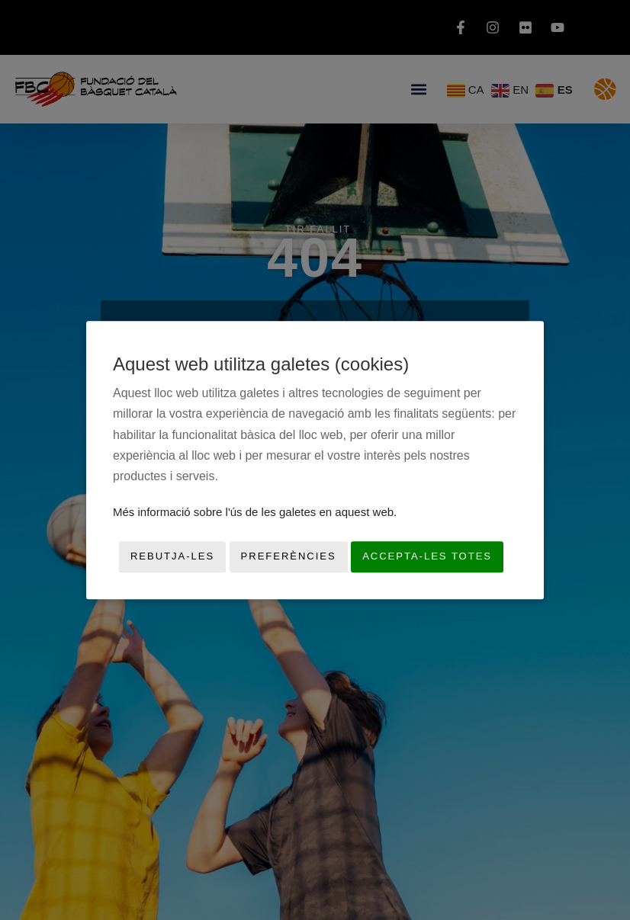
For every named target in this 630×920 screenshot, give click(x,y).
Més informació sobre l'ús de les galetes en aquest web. (255, 511)
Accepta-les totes (427, 557)
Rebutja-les (172, 557)
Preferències (288, 557)
